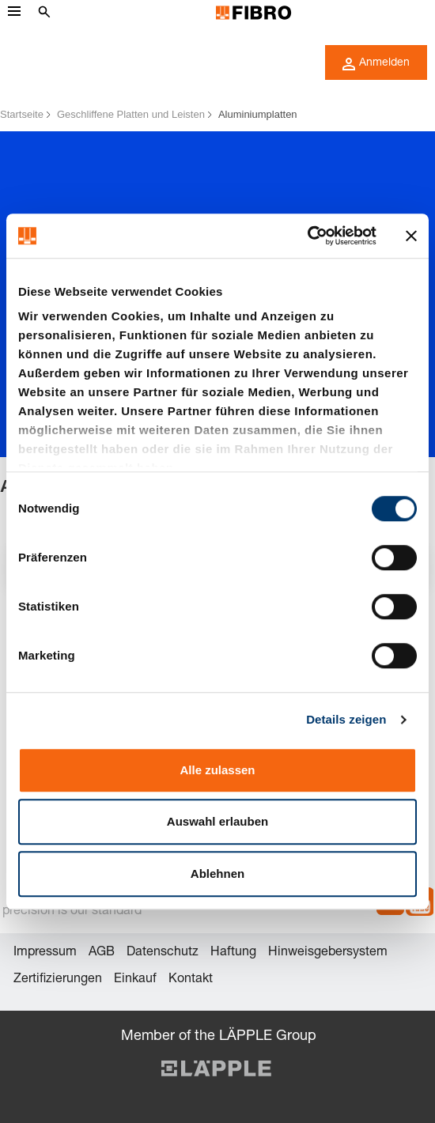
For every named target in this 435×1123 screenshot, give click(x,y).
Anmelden (376, 64)
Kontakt (190, 980)
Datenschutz (163, 953)
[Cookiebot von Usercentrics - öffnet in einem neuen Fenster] (307, 235)
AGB (102, 953)
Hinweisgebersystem (328, 953)
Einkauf (135, 980)
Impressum (45, 953)
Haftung (233, 953)
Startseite (22, 114)
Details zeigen (346, 719)
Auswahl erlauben (217, 821)
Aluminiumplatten (257, 114)
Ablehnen (217, 873)
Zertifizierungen (57, 980)
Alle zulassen (217, 770)
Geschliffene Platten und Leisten (131, 114)
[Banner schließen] (411, 235)
